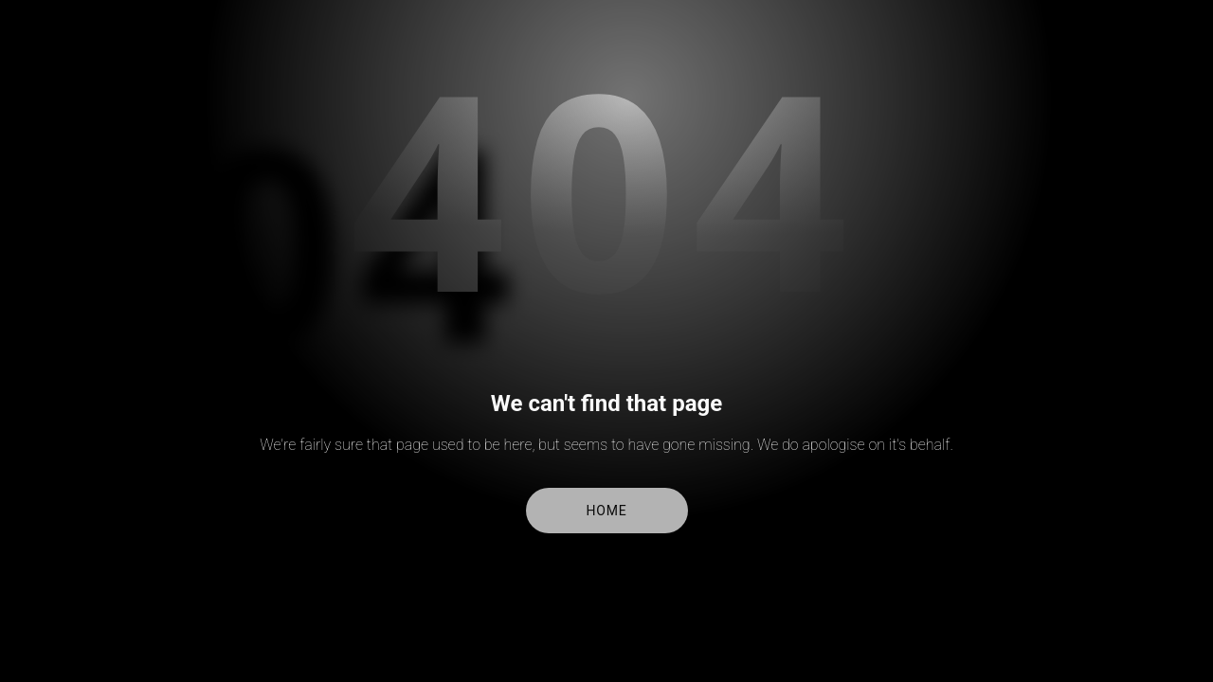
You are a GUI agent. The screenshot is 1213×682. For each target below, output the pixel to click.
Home (607, 510)
